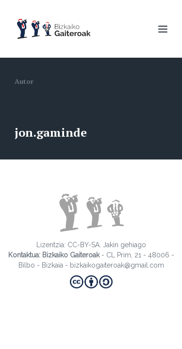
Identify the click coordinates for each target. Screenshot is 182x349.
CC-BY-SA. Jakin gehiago (106, 245)
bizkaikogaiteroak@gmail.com (117, 265)
